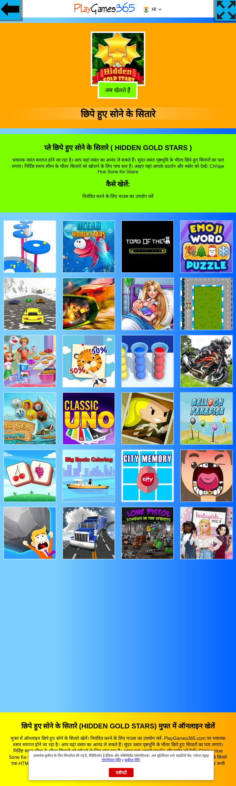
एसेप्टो (121, 772)
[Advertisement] (118, 630)
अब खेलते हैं (117, 90)
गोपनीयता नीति (111, 760)
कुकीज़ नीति (132, 760)
